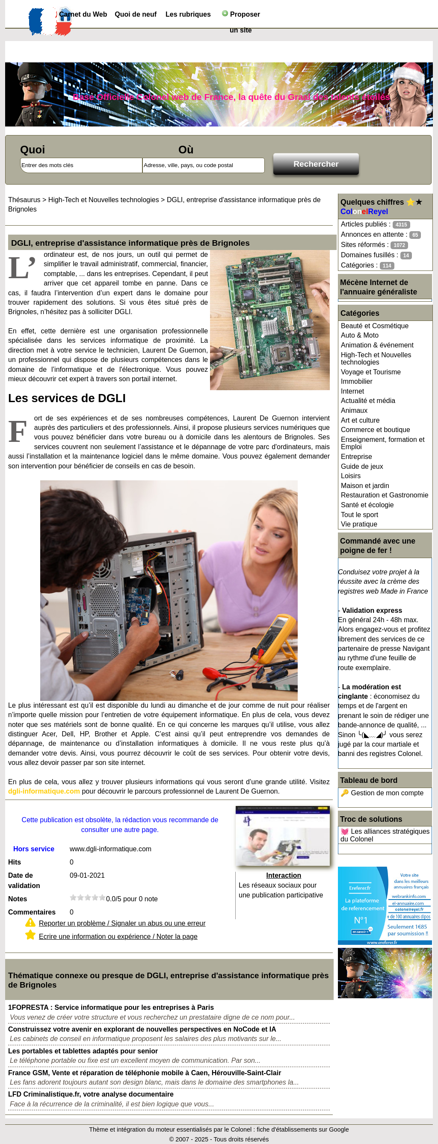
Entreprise (356, 456)
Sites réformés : (374, 245)
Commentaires (32, 912)
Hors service (33, 849)
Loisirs (351, 475)
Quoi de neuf (136, 14)
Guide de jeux (362, 466)
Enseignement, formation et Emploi (383, 443)
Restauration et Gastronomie (385, 495)
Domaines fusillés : (376, 255)
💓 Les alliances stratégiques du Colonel (385, 835)
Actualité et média (368, 400)
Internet (352, 391)
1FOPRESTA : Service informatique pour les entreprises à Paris (111, 1007)
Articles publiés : (375, 225)
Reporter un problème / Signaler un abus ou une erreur (122, 923)
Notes (17, 899)
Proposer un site (241, 16)
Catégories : (367, 266)
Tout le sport (359, 514)
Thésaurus (24, 199)
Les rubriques (188, 14)
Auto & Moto (360, 335)
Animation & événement (377, 345)
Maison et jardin (365, 485)
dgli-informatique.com (44, 791)
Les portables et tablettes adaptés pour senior (83, 1051)
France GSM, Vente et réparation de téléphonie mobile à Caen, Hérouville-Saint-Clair (144, 1072)
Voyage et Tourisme (371, 372)
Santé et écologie (367, 505)
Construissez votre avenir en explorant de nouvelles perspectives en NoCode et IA (142, 1029)
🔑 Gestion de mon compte (381, 793)
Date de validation (24, 880)
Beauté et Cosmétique (374, 325)
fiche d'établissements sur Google (303, 1129)
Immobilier (357, 381)
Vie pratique (359, 524)
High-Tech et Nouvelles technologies (376, 358)
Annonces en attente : (381, 235)
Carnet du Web (83, 14)
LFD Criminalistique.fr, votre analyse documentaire (91, 1094)
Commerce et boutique (375, 429)
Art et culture (360, 420)
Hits (14, 862)
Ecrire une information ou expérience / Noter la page (118, 936)
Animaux (354, 410)
